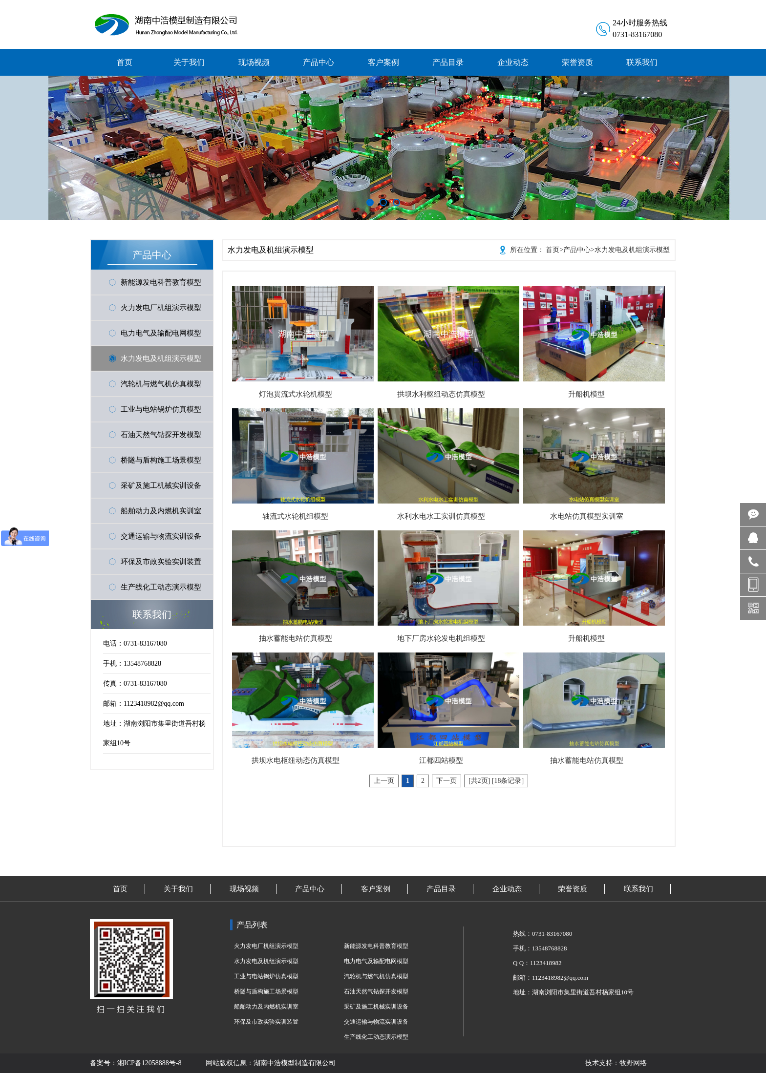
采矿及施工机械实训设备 (161, 485)
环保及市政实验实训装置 (161, 562)
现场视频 (244, 889)
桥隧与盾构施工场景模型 (161, 460)
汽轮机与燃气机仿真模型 (161, 384)
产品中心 (577, 249)
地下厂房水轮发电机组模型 (441, 638)
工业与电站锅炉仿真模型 (161, 409)
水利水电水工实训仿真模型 (441, 516)
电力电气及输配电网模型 (161, 333)
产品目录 (441, 889)
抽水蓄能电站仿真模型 (295, 638)
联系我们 (638, 889)
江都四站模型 (441, 760)
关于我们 (178, 889)
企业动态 (507, 889)
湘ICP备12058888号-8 (149, 1063)
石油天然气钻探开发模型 (161, 435)
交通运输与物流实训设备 (161, 536)
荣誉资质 (572, 889)
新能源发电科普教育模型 (161, 282)
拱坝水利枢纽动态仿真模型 (441, 394)
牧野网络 (633, 1063)
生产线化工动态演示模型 (161, 587)
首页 (552, 249)
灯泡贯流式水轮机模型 (295, 394)
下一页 (446, 780)
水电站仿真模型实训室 (586, 516)
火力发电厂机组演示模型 (161, 308)
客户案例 (375, 889)
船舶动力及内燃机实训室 (161, 511)
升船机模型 (586, 394)
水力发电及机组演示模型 (161, 358)
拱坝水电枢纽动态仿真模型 (296, 760)
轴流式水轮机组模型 (295, 516)
